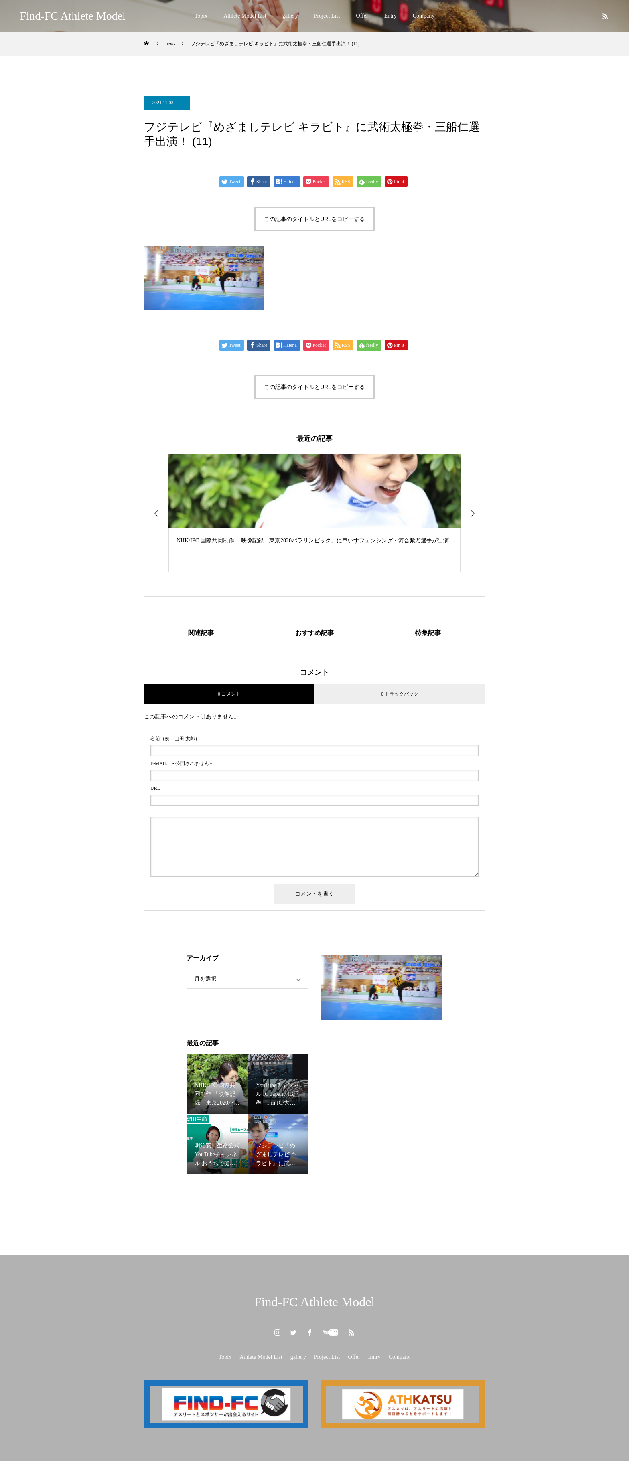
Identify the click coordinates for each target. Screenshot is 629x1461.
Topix (201, 16)
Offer (362, 16)
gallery (290, 16)
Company (423, 16)
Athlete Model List (244, 16)
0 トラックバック (399, 694)
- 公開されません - (181, 763)
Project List (327, 16)
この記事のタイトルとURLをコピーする (314, 219)
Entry (390, 16)
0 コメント (229, 694)
